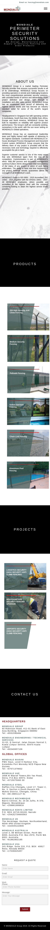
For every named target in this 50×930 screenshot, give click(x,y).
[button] (25, 8)
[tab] (23, 317)
